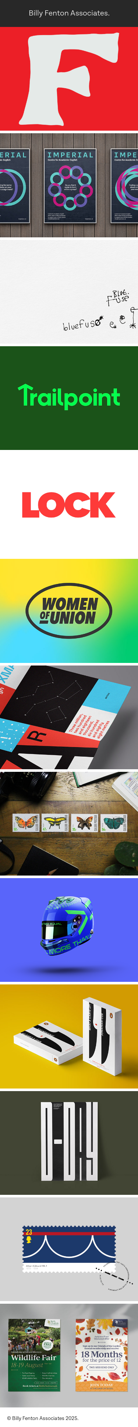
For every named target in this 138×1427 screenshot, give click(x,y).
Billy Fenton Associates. (69, 13)
